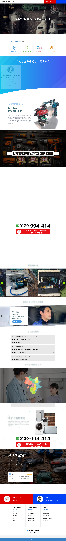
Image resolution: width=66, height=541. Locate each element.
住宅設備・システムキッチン (32, 520)
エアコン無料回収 (45, 520)
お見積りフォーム (24, 536)
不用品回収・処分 (45, 511)
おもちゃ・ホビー (15, 522)
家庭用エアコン (15, 520)
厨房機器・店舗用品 (31, 518)
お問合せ (30, 536)
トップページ (19, 536)
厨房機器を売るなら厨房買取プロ (47, 518)
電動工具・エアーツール (31, 513)
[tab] (33, 336)
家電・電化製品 (15, 511)
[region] (33, 49)
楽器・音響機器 (15, 515)
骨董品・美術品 (30, 511)
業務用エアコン (30, 515)
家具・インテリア (15, 513)
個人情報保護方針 (42, 536)
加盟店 (34, 536)
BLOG (37, 536)
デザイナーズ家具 (15, 518)
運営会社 (48, 536)
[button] (14, 48)
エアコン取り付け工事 (46, 515)
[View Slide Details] (33, 225)
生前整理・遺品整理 (46, 513)
